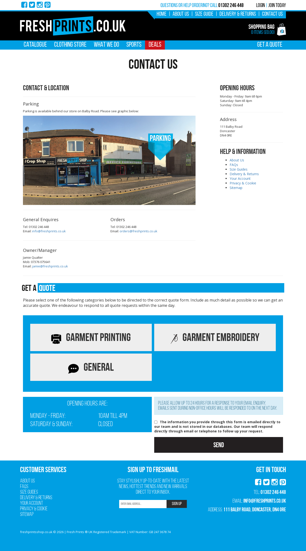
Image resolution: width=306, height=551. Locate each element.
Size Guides (239, 169)
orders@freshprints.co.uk (138, 231)
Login (260, 5)
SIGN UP (177, 504)
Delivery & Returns (237, 14)
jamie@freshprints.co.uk (50, 266)
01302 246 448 (273, 492)
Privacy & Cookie (243, 183)
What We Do (106, 45)
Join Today (277, 5)
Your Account (240, 178)
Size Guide (204, 14)
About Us (181, 14)
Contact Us (272, 14)
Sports (133, 45)
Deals (155, 45)
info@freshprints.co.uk (49, 231)
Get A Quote (269, 45)
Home (162, 14)
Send (218, 445)
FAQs (234, 164)
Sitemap (236, 187)
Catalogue (35, 45)
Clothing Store (70, 45)
